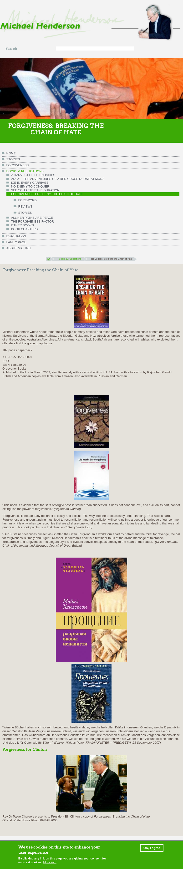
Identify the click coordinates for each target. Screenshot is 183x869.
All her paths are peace (32, 217)
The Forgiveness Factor (32, 221)
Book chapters (24, 229)
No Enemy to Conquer (30, 186)
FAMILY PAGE (16, 242)
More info (49, 863)
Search (11, 49)
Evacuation (16, 236)
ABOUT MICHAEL (19, 248)
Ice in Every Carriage (30, 182)
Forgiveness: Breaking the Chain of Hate (47, 194)
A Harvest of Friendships (33, 175)
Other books (22, 225)
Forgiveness (17, 165)
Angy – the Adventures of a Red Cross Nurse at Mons (58, 179)
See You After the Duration (35, 190)
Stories (13, 159)
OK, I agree (151, 848)
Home (50, 259)
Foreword (27, 200)
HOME (11, 153)
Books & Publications (25, 171)
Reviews (25, 206)
